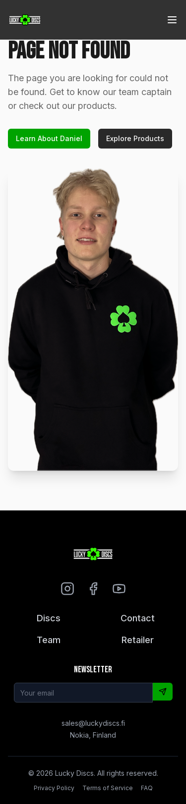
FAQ (147, 788)
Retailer (138, 640)
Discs (49, 618)
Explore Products (135, 138)
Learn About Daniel (49, 138)
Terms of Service (107, 788)
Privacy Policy (54, 788)
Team (49, 640)
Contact (138, 618)
